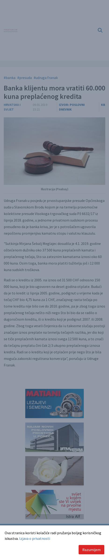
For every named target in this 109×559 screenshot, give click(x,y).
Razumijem (91, 549)
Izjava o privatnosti (34, 538)
